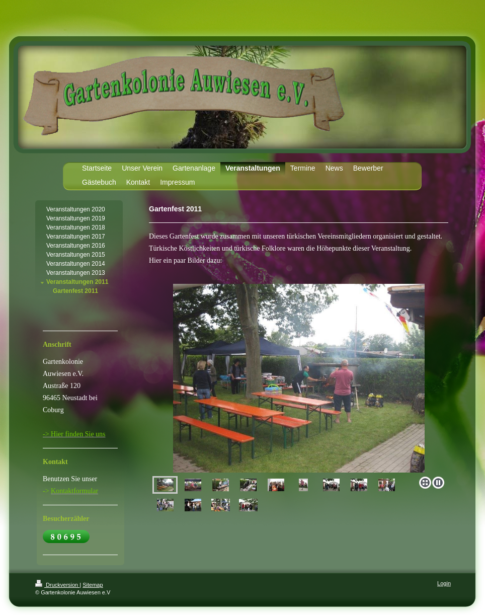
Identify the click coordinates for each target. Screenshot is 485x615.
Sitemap (93, 585)
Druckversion (57, 585)
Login (444, 583)
